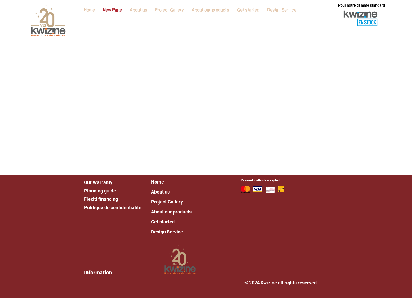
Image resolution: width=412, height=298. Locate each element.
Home (157, 182)
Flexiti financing (101, 199)
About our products (171, 212)
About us (160, 192)
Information (98, 272)
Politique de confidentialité (112, 207)
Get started (163, 221)
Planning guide (100, 191)
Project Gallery (167, 202)
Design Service (167, 231)
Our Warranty (98, 182)
